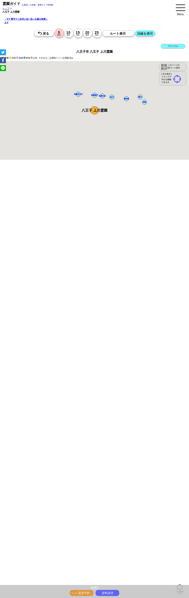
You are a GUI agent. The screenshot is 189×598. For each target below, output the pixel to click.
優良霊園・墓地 (18, 525)
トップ (5, 8)
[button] (94, 110)
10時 (85, 438)
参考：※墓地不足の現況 (108, 340)
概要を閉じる (54, 229)
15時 (85, 448)
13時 (85, 443)
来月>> (116, 405)
